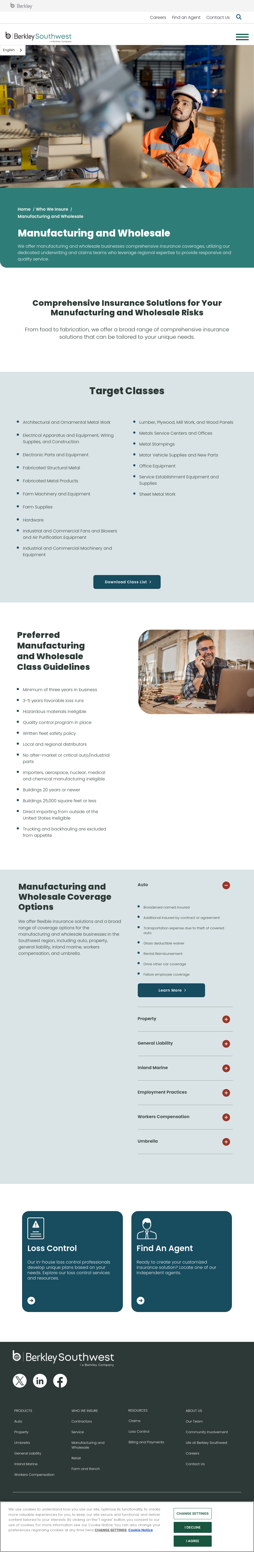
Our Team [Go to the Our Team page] (194, 1421)
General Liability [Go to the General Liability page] (27, 1453)
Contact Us (218, 17)
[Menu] (242, 37)
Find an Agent (186, 17)
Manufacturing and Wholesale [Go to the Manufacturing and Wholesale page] (88, 1445)
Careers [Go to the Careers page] (192, 1453)
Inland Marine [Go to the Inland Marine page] (26, 1464)
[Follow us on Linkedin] (39, 1380)
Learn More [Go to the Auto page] (170, 990)
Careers (158, 17)
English (9, 49)
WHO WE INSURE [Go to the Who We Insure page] (85, 1410)
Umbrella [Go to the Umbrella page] (22, 1442)
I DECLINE (193, 1528)
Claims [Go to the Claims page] (135, 1420)
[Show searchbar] (239, 17)
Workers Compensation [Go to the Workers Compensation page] (34, 1474)
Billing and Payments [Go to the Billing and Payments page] (146, 1442)
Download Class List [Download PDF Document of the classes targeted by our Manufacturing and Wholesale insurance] (126, 582)
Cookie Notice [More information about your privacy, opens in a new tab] (140, 1531)
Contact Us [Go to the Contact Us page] (195, 1464)
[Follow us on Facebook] (60, 1380)
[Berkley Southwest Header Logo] (38, 37)
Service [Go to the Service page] (78, 1432)
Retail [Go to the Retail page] (76, 1458)
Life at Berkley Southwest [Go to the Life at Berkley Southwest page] (206, 1442)
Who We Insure (52, 209)
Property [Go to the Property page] (21, 1432)
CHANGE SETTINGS (111, 1531)
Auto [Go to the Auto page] (18, 1421)
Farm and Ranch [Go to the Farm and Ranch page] (86, 1468)
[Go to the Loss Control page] (31, 1301)
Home (24, 209)
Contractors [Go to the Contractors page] (82, 1421)
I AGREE (192, 1542)
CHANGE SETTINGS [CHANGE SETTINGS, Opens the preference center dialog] (193, 1514)
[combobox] (13, 50)
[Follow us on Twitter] (19, 1380)
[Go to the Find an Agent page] (140, 1301)
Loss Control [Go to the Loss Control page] (139, 1431)
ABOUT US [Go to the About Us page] (194, 1410)
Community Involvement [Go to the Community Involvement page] (207, 1432)
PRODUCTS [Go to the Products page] (23, 1410)
